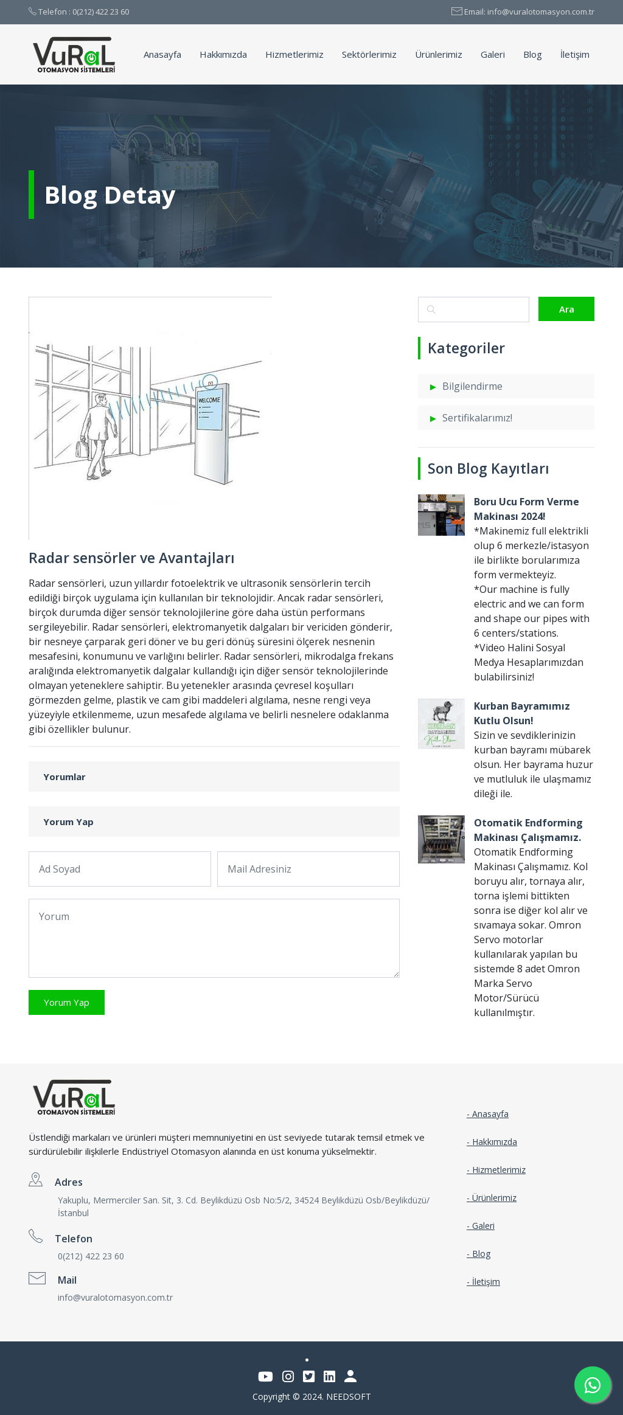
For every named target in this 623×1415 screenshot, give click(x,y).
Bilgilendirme (472, 386)
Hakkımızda (223, 54)
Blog (532, 54)
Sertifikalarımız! (477, 417)
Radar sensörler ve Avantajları (132, 557)
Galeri (493, 54)
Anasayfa (162, 54)
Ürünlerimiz (438, 54)
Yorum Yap (66, 1002)
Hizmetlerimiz (294, 54)
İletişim (575, 54)
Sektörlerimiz (369, 54)
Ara (566, 309)
